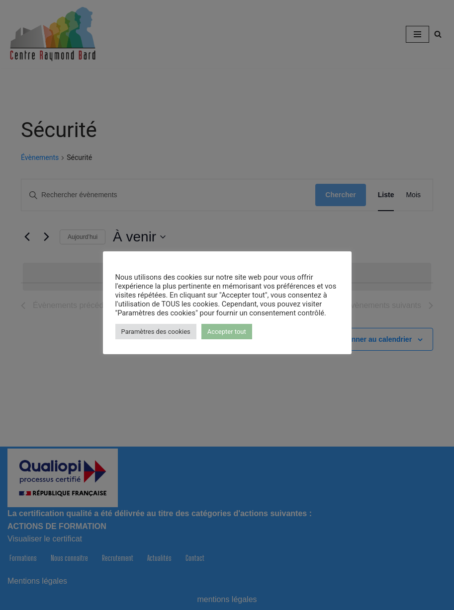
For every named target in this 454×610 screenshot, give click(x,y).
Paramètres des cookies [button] (155, 331)
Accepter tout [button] (226, 331)
